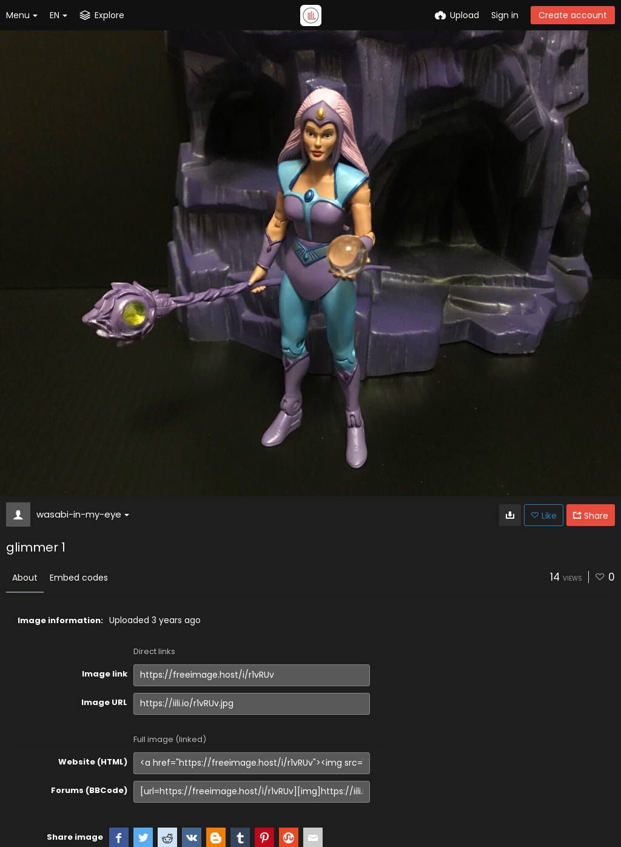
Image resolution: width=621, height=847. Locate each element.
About (25, 578)
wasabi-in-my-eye (82, 514)
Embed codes (79, 578)
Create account (573, 15)
